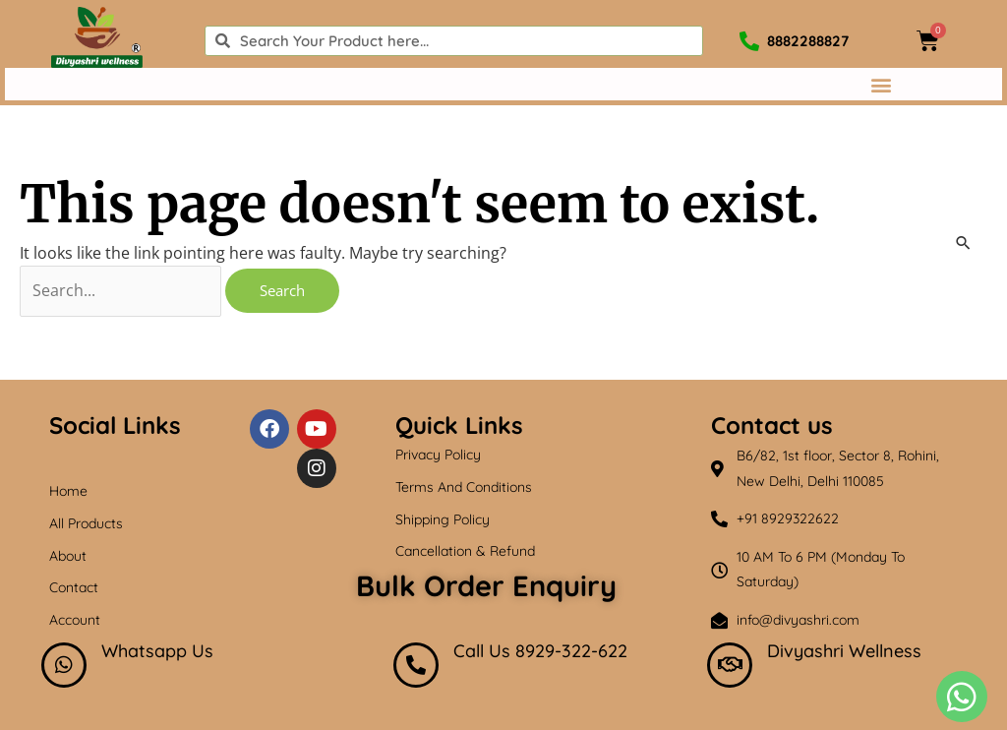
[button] (880, 84)
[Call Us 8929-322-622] (416, 665)
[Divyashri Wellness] (729, 665)
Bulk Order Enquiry (486, 585)
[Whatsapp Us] (64, 665)
